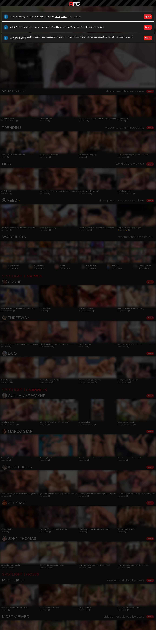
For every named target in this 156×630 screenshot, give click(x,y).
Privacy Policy (61, 17)
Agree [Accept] (148, 17)
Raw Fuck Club (74, 3)
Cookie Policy (19, 39)
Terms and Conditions (80, 27)
